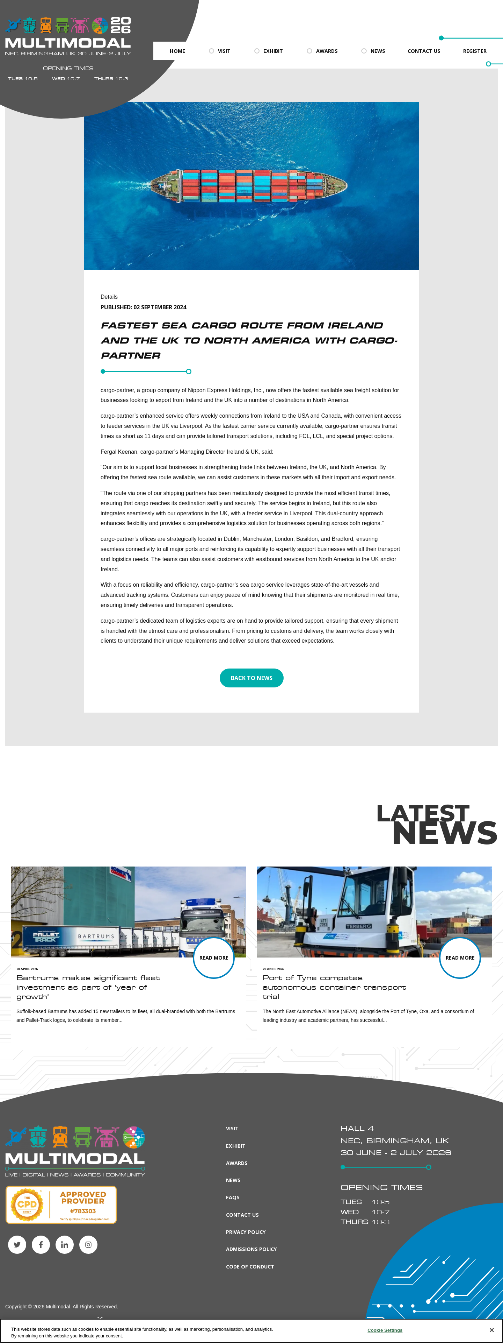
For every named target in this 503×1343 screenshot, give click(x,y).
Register (475, 51)
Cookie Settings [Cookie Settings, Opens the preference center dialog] (384, 1330)
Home (177, 51)
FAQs (233, 1197)
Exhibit (268, 51)
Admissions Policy (251, 1249)
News (372, 51)
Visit (219, 51)
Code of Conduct (250, 1266)
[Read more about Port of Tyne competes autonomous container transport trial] (460, 958)
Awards (322, 51)
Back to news (251, 678)
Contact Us (424, 51)
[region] (251, 1331)
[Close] (492, 1330)
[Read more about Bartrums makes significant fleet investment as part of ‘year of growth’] (214, 958)
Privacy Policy (246, 1232)
